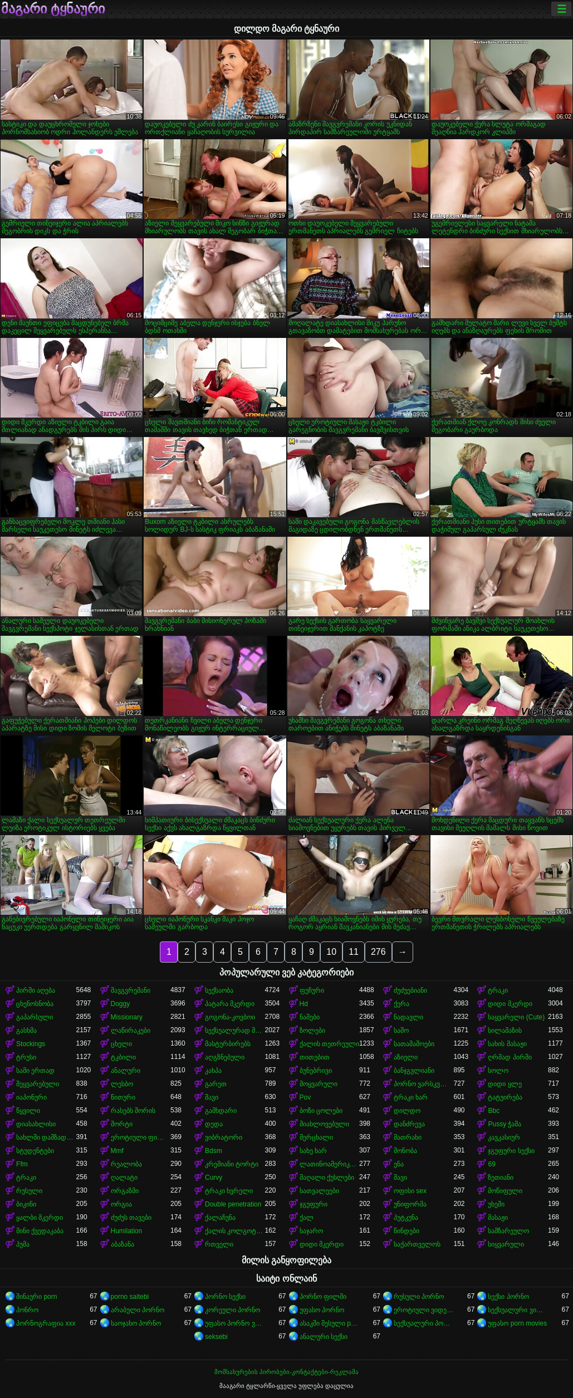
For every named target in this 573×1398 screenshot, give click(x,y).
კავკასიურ (504, 1137)
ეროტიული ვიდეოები (423, 1310)
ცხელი (121, 1044)
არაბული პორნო (137, 1310)
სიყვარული (506, 1244)
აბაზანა (122, 1244)
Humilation (127, 1231)
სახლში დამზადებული (46, 1137)
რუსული (29, 1191)
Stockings (30, 1044)
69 (491, 1164)
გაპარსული (34, 1017)
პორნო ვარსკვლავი (423, 1084)
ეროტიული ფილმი (140, 1137)
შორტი (122, 1124)
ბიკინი (26, 1204)
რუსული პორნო (419, 1297)
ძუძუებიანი (410, 990)
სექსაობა (219, 990)
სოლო (498, 1071)
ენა (399, 1164)
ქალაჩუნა (220, 1218)
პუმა (23, 1244)
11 (354, 951)
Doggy (120, 1004)
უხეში (496, 1204)
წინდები (406, 1231)
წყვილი (28, 1111)
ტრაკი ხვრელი (229, 1191)
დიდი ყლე (504, 1084)
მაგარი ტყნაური (53, 9)
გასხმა (26, 1030)
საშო (401, 1030)
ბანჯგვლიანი (414, 1071)
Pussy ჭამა (504, 1124)
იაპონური (31, 1097)
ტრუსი (26, 1057)
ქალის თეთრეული (329, 1044)
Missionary (127, 1017)
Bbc (493, 1111)
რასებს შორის (133, 1111)
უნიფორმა (410, 1204)
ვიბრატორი (223, 1137)
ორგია (121, 1204)
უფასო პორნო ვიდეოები (235, 1323)
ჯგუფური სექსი (511, 1151)
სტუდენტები (35, 1151)
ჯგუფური (313, 1204)
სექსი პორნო (508, 1297)
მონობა (405, 1151)
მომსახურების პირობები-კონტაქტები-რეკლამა (286, 1371)
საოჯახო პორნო (136, 1323)
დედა (214, 1124)
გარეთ (216, 1084)
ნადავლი (408, 1017)
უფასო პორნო (322, 1310)
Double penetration (233, 1204)
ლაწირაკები (130, 1030)
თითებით (315, 1057)
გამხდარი (221, 1111)
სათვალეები (319, 1191)
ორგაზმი (125, 1191)
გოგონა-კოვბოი (230, 1017)
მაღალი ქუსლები (327, 1177)
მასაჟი (498, 1218)
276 (378, 951)
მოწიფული (505, 1191)
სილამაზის (505, 1030)
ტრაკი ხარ (411, 1097)
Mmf (117, 1151)
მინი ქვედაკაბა (39, 1231)
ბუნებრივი (316, 1071)
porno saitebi (130, 1297)
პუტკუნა (406, 1218)
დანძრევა (409, 1124)
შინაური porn (36, 1297)
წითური (123, 1097)
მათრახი (408, 1137)
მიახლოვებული (324, 1124)
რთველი (219, 1244)
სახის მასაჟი (507, 1044)
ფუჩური (312, 990)
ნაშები (310, 1017)
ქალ (307, 1218)
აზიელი (406, 1057)
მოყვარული (318, 1084)
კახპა (213, 1071)
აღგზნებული (224, 1057)
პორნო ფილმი (323, 1297)
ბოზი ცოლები (321, 1111)
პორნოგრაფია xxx (45, 1323)
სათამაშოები (414, 1044)
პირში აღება (35, 990)
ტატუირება (505, 1097)
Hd (304, 1004)
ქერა (401, 1004)
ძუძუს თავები (131, 1218)
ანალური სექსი (323, 1337)
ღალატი (124, 1177)
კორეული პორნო (232, 1310)
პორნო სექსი (225, 1297)
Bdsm (213, 1151)
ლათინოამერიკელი (329, 1164)
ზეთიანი (500, 1177)
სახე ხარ (313, 1151)
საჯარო (311, 1231)
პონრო (27, 1310)
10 (331, 951)
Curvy (213, 1177)
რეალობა (126, 1164)
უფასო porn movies (517, 1323)
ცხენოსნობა (34, 1004)
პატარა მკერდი (229, 1004)
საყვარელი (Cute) (516, 1017)
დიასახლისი (36, 1124)
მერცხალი (316, 1137)
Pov (305, 1097)
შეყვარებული (37, 1084)
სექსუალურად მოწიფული (235, 1030)
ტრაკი (498, 990)
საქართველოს (417, 1244)
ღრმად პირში (509, 1057)
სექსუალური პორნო (423, 1323)
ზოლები (312, 1030)
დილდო (407, 1111)
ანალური (125, 1071)
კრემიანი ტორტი (231, 1164)
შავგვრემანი (130, 990)
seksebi (216, 1337)
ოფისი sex (410, 1191)
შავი (211, 1097)
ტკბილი (123, 1057)
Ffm (22, 1164)
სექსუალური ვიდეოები (517, 1310)
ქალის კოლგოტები (235, 1231)
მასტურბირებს (228, 1044)
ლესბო (122, 1084)
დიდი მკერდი (510, 1004)
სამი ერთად (35, 1071)
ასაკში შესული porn (329, 1323)
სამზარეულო (508, 1231)
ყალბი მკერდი (39, 1218)
